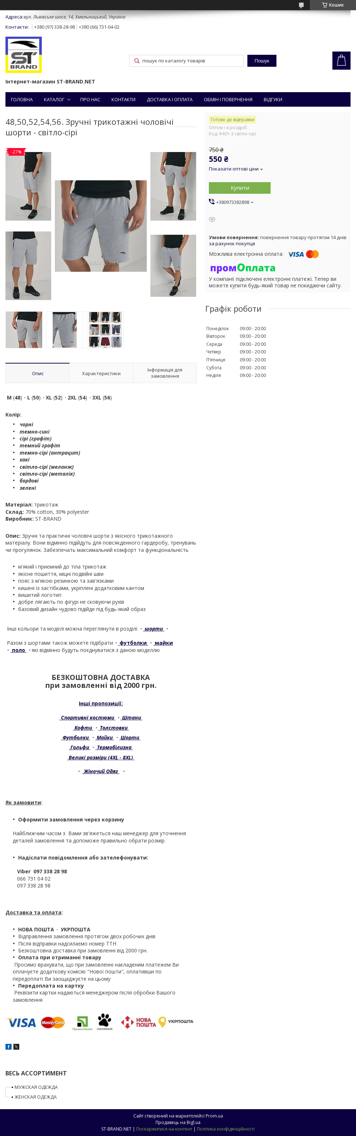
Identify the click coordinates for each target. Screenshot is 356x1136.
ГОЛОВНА (22, 99)
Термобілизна (114, 747)
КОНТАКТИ (123, 99)
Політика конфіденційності (226, 1129)
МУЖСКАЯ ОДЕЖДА (36, 1087)
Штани (131, 717)
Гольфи (79, 747)
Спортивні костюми (88, 717)
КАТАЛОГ (54, 99)
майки (163, 642)
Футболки (75, 737)
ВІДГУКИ (273, 99)
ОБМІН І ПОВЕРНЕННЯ (228, 99)
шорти (153, 628)
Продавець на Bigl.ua (178, 1122)
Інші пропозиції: (101, 703)
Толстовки (113, 727)
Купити (240, 187)
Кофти (83, 727)
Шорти (130, 737)
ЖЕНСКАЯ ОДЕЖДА (36, 1097)
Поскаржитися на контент (164, 1129)
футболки (133, 642)
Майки (104, 737)
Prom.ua (214, 1116)
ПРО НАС (90, 99)
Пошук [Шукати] (262, 60)
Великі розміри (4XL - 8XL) (100, 757)
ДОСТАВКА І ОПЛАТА (170, 99)
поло (19, 650)
